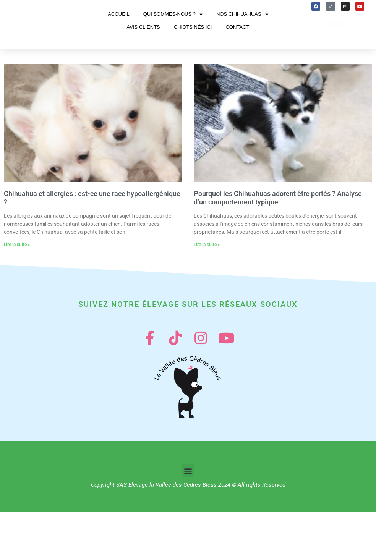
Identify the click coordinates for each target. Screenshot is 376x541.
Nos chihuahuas (242, 26)
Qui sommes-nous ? (173, 26)
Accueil (118, 26)
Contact (237, 39)
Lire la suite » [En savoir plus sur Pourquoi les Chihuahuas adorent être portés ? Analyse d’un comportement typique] (207, 269)
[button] (188, 499)
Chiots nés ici (193, 39)
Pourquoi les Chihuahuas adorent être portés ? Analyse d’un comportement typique (278, 222)
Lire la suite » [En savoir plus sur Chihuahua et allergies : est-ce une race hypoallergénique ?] (17, 269)
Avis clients (143, 39)
